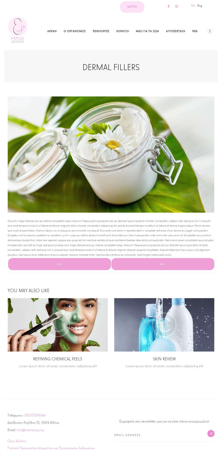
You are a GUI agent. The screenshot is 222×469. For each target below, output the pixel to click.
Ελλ (193, 5)
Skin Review (164, 359)
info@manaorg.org (30, 430)
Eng (199, 5)
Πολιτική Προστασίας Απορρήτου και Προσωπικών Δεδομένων (51, 448)
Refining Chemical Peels (57, 359)
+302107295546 (34, 415)
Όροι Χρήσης (17, 441)
